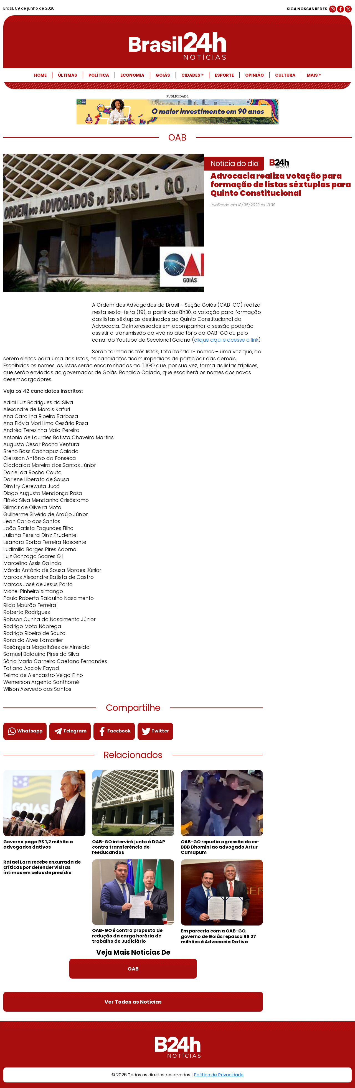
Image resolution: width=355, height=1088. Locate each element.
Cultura (285, 75)
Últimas (67, 75)
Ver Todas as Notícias (133, 1001)
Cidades (190, 75)
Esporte (224, 75)
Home (40, 75)
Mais (312, 75)
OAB (133, 968)
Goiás (163, 75)
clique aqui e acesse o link (226, 339)
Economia (132, 75)
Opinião (254, 75)
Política (98, 75)
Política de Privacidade (219, 1075)
